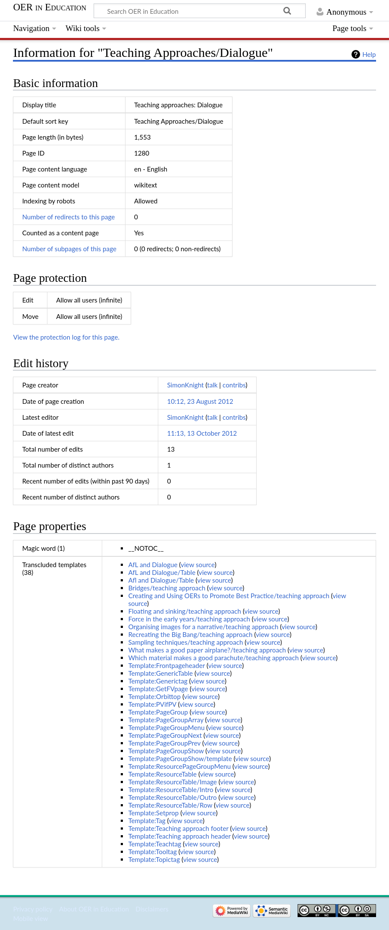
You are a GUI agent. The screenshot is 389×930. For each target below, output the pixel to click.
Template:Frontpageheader (166, 665)
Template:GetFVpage (158, 689)
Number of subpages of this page (69, 249)
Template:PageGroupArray (165, 720)
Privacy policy (32, 909)
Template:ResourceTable (162, 774)
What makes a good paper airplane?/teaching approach (206, 650)
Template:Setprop (153, 813)
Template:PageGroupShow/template (180, 758)
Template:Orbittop (154, 696)
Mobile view (30, 918)
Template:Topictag (154, 859)
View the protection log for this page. (66, 337)
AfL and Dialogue (152, 564)
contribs (234, 385)
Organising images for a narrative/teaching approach (203, 626)
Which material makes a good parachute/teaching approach (213, 658)
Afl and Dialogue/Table (161, 580)
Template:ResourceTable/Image (172, 782)
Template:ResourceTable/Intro (170, 789)
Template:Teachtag (154, 844)
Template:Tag (146, 820)
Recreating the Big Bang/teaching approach (190, 634)
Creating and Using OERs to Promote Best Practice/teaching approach (228, 595)
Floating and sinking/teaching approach (184, 611)
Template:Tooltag (152, 851)
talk (212, 385)
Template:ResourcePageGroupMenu (179, 766)
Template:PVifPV (152, 704)
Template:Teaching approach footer (178, 828)
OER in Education (49, 7)
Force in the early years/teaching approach (189, 619)
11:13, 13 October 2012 (202, 433)
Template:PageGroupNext (164, 735)
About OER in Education (94, 909)
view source (198, 564)
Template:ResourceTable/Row (170, 805)
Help (369, 54)
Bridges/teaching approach (166, 588)
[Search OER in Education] (199, 11)
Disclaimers (151, 909)
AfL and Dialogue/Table (161, 572)
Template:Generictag (157, 681)
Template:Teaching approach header (179, 836)
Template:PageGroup (158, 712)
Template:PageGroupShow (166, 751)
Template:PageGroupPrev (164, 743)
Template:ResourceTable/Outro (172, 797)
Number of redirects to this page (68, 217)
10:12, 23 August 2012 (200, 401)
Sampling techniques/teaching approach (185, 642)
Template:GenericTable (160, 673)
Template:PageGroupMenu (166, 727)
